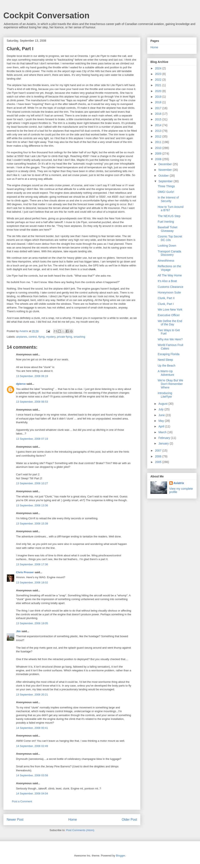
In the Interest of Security (168, 199)
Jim (18, 631)
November (165, 169)
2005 (158, 462)
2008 (158, 159)
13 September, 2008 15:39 (32, 523)
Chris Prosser (25, 572)
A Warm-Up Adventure (166, 373)
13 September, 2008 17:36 (32, 564)
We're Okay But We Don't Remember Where (170, 384)
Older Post (129, 819)
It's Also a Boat (167, 281)
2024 (158, 68)
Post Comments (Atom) (80, 830)
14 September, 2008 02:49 (32, 746)
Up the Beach (166, 365)
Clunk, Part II (166, 298)
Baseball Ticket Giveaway (167, 229)
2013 (158, 130)
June (161, 415)
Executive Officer (169, 315)
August (163, 403)
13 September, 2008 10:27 (32, 483)
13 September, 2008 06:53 (32, 401)
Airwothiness (166, 260)
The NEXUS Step (169, 216)
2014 (158, 125)
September (165, 181)
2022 (158, 79)
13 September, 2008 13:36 (32, 505)
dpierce (21, 383)
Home (72, 819)
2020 (158, 91)
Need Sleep (165, 359)
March (162, 432)
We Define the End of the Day (170, 322)
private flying (64, 336)
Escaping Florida (168, 354)
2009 (158, 153)
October (164, 175)
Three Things (166, 186)
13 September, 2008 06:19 (32, 376)
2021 (158, 85)
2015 (158, 119)
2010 (158, 148)
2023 (158, 74)
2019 (158, 96)
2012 (158, 136)
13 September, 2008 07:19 (32, 438)
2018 (158, 102)
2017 (158, 108)
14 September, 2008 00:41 (32, 727)
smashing (79, 336)
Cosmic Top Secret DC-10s (170, 238)
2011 (158, 142)
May (161, 420)
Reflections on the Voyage (169, 268)
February (164, 437)
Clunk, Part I (166, 304)
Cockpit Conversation (46, 15)
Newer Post (15, 819)
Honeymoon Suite (169, 292)
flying (41, 336)
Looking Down (167, 245)
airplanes (21, 336)
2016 (158, 113)
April (161, 426)
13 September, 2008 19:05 (32, 623)
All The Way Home (170, 275)
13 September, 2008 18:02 (32, 582)
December (165, 164)
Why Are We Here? (170, 339)
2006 (158, 456)
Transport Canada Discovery (169, 253)
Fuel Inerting (166, 221)
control (33, 336)
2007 (158, 450)
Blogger (120, 855)
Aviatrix (179, 483)
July (161, 409)
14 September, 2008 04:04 (32, 793)
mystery (50, 336)
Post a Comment (22, 801)
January (164, 443)
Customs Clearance (170, 286)
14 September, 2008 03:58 (32, 775)
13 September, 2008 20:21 (32, 694)
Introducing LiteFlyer (165, 394)
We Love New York (170, 309)
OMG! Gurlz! (166, 192)
